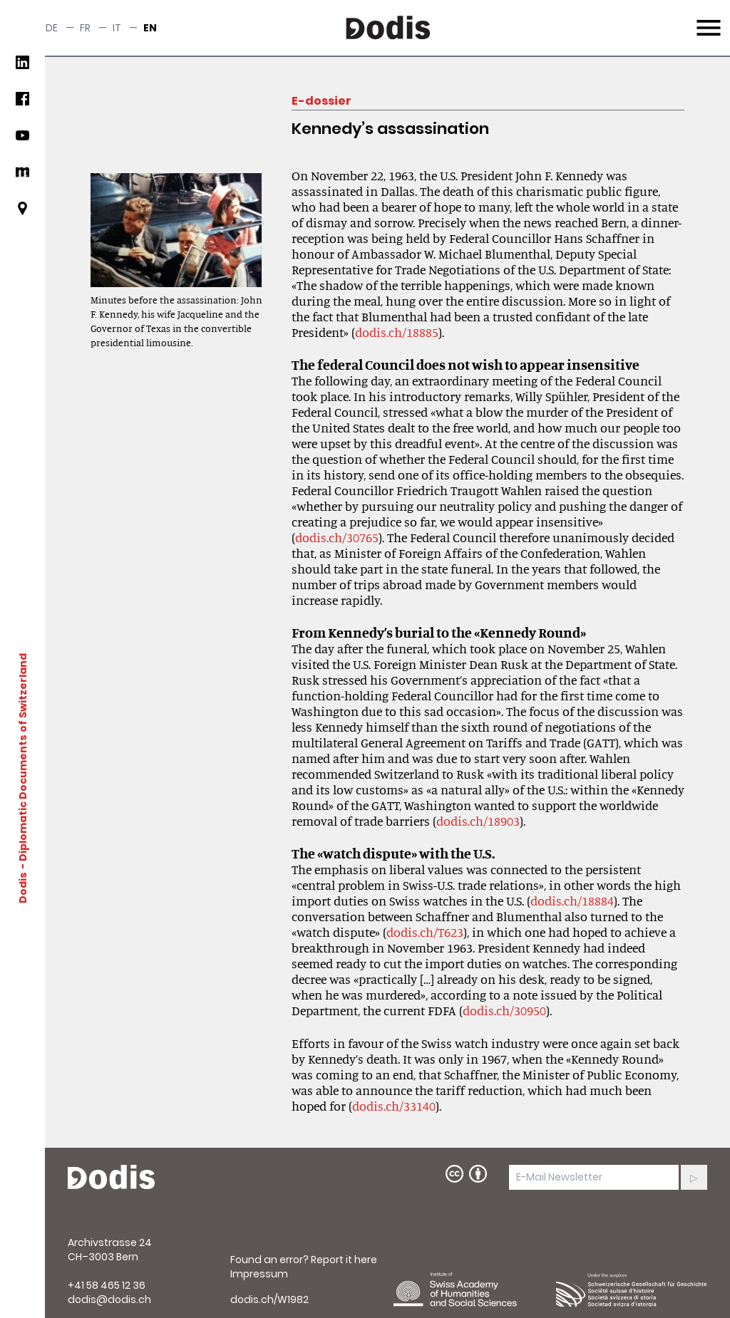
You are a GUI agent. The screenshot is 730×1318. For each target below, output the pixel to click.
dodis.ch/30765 (337, 537)
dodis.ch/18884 (572, 900)
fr (85, 28)
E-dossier (321, 101)
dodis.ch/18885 (396, 332)
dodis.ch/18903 (478, 821)
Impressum (259, 1274)
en (150, 28)
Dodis (23, 887)
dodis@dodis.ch (109, 1299)
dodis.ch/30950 (504, 1010)
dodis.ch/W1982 (269, 1299)
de (52, 28)
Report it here (344, 1259)
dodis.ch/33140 (394, 1106)
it (117, 28)
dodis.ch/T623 (424, 932)
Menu (707, 19)
